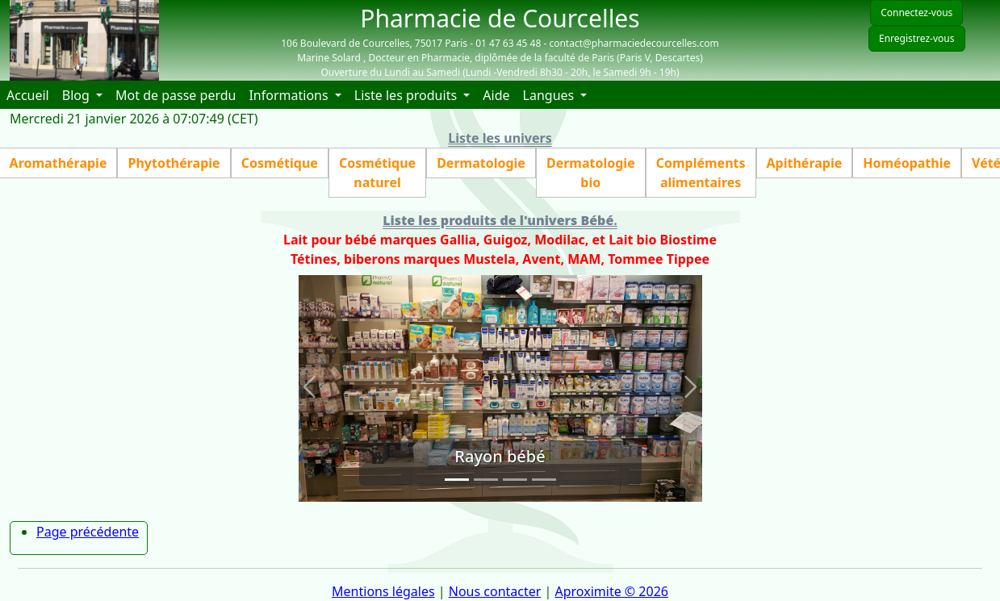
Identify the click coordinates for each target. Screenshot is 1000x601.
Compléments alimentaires (701, 172)
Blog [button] (77, 95)
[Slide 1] (457, 479)
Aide (499, 94)
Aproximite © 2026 (611, 591)
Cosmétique (279, 163)
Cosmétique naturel (377, 172)
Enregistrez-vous (917, 38)
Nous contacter (495, 591)
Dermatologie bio (590, 172)
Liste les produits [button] (407, 95)
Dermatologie (481, 163)
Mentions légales (383, 591)
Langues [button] (550, 95)
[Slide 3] (515, 479)
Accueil (31, 94)
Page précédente (87, 531)
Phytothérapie (174, 163)
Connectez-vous (916, 12)
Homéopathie (907, 163)
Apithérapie (805, 163)
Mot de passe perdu (175, 95)
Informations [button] (290, 95)
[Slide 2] (486, 479)
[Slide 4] (544, 479)
